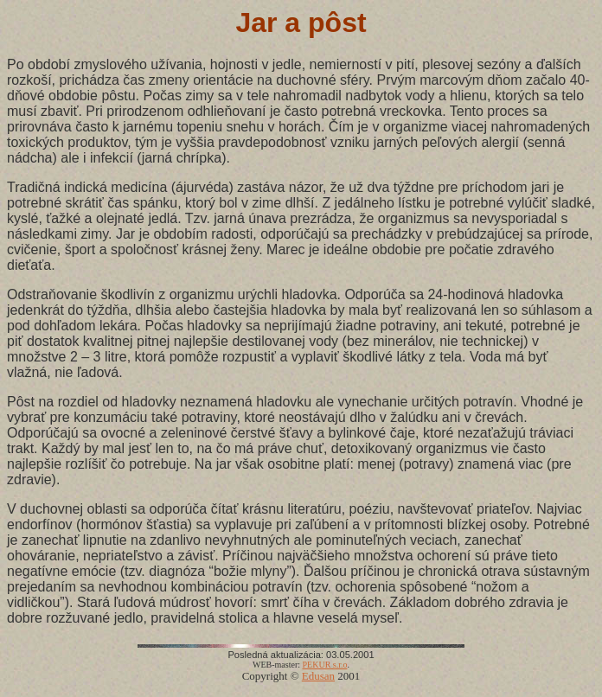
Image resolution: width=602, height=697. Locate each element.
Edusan (318, 675)
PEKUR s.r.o (325, 664)
